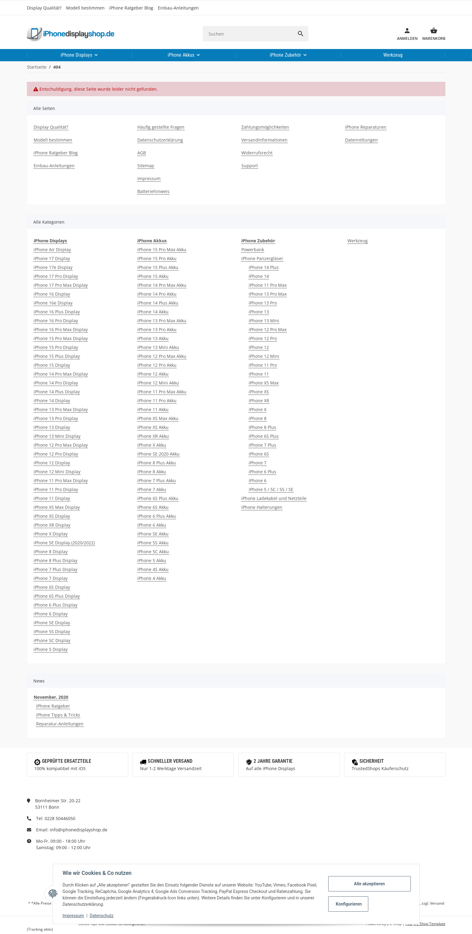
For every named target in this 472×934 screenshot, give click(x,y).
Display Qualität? (44, 8)
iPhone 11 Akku (153, 409)
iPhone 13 (259, 312)
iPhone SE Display (52, 623)
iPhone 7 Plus (262, 445)
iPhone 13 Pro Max (268, 294)
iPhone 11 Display (52, 498)
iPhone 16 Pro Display (56, 320)
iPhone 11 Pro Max (268, 285)
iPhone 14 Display (52, 400)
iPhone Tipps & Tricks (58, 715)
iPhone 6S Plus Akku (157, 498)
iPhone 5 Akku (151, 560)
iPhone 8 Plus (262, 427)
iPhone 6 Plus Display (55, 605)
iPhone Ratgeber (53, 706)
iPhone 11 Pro (263, 365)
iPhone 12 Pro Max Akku (161, 356)
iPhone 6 (257, 480)
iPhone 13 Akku (153, 338)
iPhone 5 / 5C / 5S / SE (271, 489)
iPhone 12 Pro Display (56, 454)
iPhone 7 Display (51, 578)
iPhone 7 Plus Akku (156, 480)
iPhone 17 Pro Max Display (61, 285)
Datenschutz (101, 915)
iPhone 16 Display (52, 294)
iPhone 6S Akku (153, 507)
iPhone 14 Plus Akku (157, 303)
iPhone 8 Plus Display (55, 560)
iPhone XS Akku (153, 427)
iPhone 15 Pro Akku (157, 258)
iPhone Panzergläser (262, 258)
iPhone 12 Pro (263, 338)
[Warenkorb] (431, 34)
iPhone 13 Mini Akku (158, 347)
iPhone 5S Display (52, 631)
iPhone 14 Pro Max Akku (161, 285)
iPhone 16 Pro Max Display (61, 329)
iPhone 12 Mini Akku (158, 383)
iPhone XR (259, 400)
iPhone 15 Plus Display (57, 356)
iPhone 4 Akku (151, 578)
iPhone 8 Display (51, 551)
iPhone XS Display (52, 516)
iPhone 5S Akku (153, 543)
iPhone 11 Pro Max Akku (161, 392)
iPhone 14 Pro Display (56, 383)
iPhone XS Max (264, 383)
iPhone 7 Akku (151, 489)
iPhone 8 (257, 418)
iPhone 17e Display (53, 267)
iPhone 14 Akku (153, 312)
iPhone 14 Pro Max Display (61, 374)
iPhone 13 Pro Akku (157, 329)
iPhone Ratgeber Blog (131, 8)
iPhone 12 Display (52, 463)
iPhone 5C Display (52, 640)
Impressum (73, 915)
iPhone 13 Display (52, 427)
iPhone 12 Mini (264, 356)
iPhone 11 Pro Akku (157, 400)
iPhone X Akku (151, 445)
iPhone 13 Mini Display (57, 436)
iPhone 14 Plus (264, 267)
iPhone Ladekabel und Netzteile (274, 498)
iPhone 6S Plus (264, 436)
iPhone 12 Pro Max (268, 329)
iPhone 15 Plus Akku (157, 267)
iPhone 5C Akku (153, 551)
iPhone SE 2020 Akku (158, 454)
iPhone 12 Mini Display (57, 472)
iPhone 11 (259, 374)
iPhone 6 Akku (151, 525)
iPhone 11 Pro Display (56, 489)
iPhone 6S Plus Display (57, 596)
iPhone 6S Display (52, 587)
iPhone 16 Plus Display (57, 312)
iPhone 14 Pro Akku (157, 294)
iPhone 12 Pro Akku (157, 365)
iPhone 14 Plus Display (57, 392)
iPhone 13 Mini (264, 320)
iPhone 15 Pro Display (56, 347)
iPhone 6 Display (51, 614)
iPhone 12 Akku (153, 374)
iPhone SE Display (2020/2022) (64, 543)
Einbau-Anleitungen (178, 8)
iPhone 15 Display (52, 365)
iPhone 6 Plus (262, 472)
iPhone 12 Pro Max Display (61, 445)
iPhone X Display (51, 534)
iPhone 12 (259, 347)
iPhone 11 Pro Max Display (61, 480)
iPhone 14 (259, 276)
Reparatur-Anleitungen (60, 724)
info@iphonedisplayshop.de (78, 830)
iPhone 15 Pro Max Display (61, 338)
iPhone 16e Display (53, 303)
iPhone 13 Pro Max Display (61, 409)
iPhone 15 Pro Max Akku (161, 249)
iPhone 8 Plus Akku (156, 463)
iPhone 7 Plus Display (55, 569)
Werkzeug (357, 241)
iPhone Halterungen (261, 507)
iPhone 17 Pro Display (56, 276)
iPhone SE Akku (153, 534)
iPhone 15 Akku (153, 276)
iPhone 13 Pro (263, 303)
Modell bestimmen (85, 8)
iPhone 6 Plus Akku (156, 516)
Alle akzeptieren (369, 883)
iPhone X (257, 409)
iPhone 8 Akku (151, 472)
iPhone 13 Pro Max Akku (161, 320)
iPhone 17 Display (52, 258)
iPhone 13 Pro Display (56, 418)
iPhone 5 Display (51, 649)
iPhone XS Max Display (57, 507)
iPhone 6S (259, 454)
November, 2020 (51, 697)
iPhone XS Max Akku (157, 418)
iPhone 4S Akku (153, 569)
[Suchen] (248, 34)
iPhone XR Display (52, 525)
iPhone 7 (257, 463)
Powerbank (252, 249)
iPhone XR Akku (153, 436)
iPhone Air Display (52, 249)
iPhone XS (259, 392)
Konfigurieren (349, 904)
